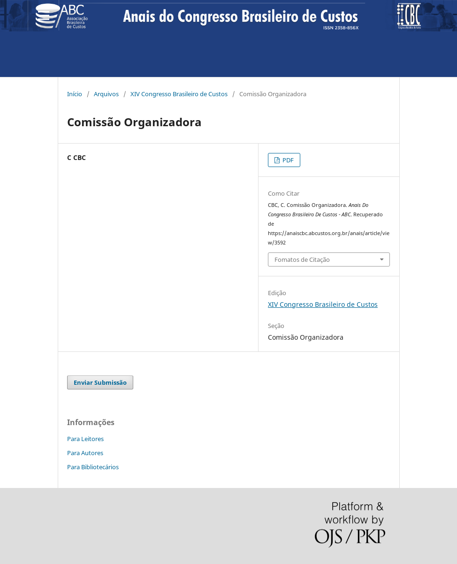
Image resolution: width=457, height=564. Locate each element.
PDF (287, 160)
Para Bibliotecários (93, 467)
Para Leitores (85, 438)
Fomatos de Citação (302, 259)
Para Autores (85, 453)
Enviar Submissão (100, 382)
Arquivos (106, 94)
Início (74, 94)
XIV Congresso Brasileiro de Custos (179, 94)
